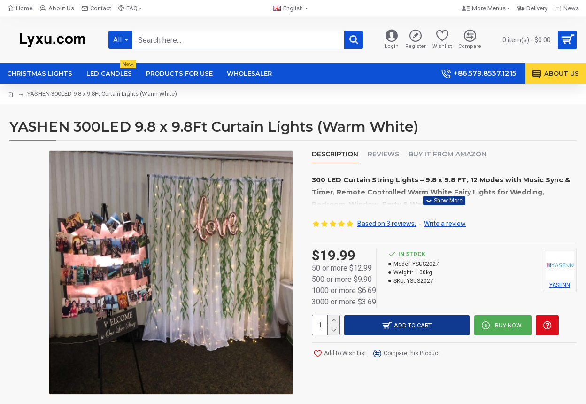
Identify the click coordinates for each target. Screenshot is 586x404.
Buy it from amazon (447, 154)
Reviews (383, 154)
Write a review (445, 222)
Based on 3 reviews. (386, 222)
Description (335, 154)
